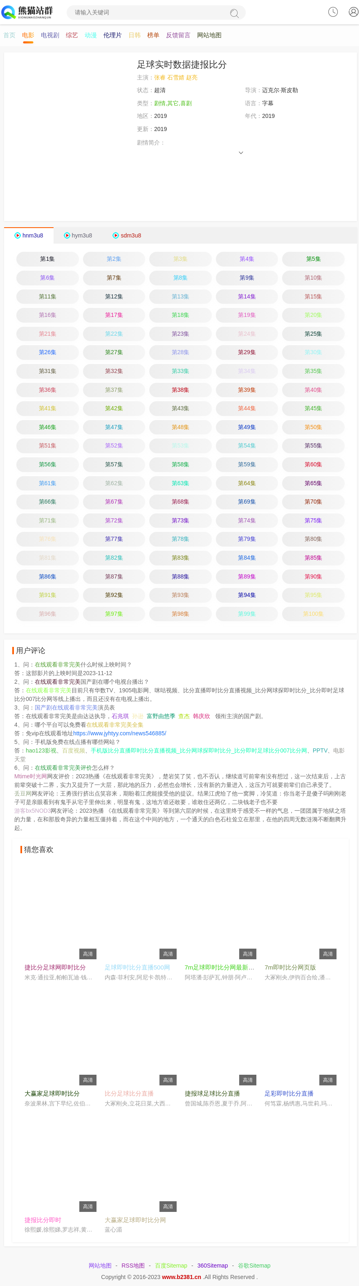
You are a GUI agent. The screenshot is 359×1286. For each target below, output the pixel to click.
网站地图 (209, 35)
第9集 (247, 278)
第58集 (181, 464)
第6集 (47, 278)
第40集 (314, 390)
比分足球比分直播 (129, 1093)
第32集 (114, 371)
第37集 (114, 390)
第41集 (48, 408)
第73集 (181, 521)
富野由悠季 (161, 716)
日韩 (134, 35)
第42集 (114, 408)
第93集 (181, 595)
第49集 (247, 427)
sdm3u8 (131, 236)
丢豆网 (22, 794)
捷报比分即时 (43, 1220)
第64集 (247, 483)
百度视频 (73, 751)
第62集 (114, 483)
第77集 (114, 539)
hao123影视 (41, 751)
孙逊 (138, 716)
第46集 (48, 427)
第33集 (181, 371)
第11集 (48, 297)
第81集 (48, 558)
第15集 (314, 297)
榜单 (153, 35)
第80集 (314, 539)
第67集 (114, 502)
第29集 (247, 352)
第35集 (314, 371)
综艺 (72, 35)
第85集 (314, 558)
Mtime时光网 (30, 776)
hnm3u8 (32, 236)
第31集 (48, 371)
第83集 (181, 558)
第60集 (314, 464)
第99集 (247, 614)
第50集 (314, 427)
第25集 (314, 334)
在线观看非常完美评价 (63, 768)
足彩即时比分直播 (289, 1093)
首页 (9, 35)
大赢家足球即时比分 (52, 1093)
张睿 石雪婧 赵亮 (175, 78)
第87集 (114, 577)
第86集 (48, 577)
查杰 (184, 716)
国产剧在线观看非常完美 (66, 708)
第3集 (180, 259)
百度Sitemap (171, 1266)
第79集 (247, 539)
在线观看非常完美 (58, 665)
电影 (28, 35)
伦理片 (112, 35)
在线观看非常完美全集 (115, 725)
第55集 (314, 446)
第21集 (48, 334)
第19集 (247, 315)
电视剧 (50, 35)
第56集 (48, 464)
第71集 (48, 521)
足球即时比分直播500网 (137, 967)
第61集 (48, 483)
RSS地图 (133, 1266)
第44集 (247, 408)
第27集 (114, 352)
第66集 (48, 502)
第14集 (247, 297)
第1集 (47, 259)
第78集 (181, 539)
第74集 (247, 521)
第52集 (114, 446)
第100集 (313, 614)
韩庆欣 (201, 716)
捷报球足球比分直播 (212, 1093)
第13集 (181, 297)
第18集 (181, 315)
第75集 (314, 521)
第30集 (314, 352)
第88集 (181, 577)
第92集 (114, 595)
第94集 (247, 595)
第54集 (247, 446)
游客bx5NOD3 (32, 811)
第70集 (314, 502)
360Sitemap (212, 1266)
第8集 (180, 278)
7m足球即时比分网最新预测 (223, 967)
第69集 (247, 502)
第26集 (48, 352)
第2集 (114, 259)
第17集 (114, 315)
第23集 (181, 334)
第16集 (48, 315)
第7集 (114, 278)
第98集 (181, 614)
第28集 (181, 352)
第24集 (247, 334)
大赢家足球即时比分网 (135, 1220)
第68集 (181, 502)
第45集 (314, 408)
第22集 (114, 334)
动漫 (91, 35)
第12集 (114, 297)
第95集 (314, 595)
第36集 (48, 390)
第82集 (114, 558)
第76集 (48, 539)
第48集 (181, 427)
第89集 (247, 577)
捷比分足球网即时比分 (55, 967)
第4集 (247, 259)
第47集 (114, 427)
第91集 (48, 595)
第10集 (314, 278)
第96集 (48, 614)
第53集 (181, 446)
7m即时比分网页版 (290, 967)
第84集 (247, 558)
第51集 (48, 446)
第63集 (181, 483)
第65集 (314, 483)
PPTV (320, 751)
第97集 (114, 614)
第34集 (247, 371)
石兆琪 (120, 716)
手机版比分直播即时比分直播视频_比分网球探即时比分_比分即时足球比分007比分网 (199, 751)
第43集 (181, 408)
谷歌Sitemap (254, 1266)
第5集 (313, 259)
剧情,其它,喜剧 (173, 103)
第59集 (247, 464)
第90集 (314, 577)
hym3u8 (82, 236)
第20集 (314, 315)
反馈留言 (178, 35)
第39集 (247, 390)
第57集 (114, 464)
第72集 (114, 521)
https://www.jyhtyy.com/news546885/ (119, 733)
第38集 (181, 390)
